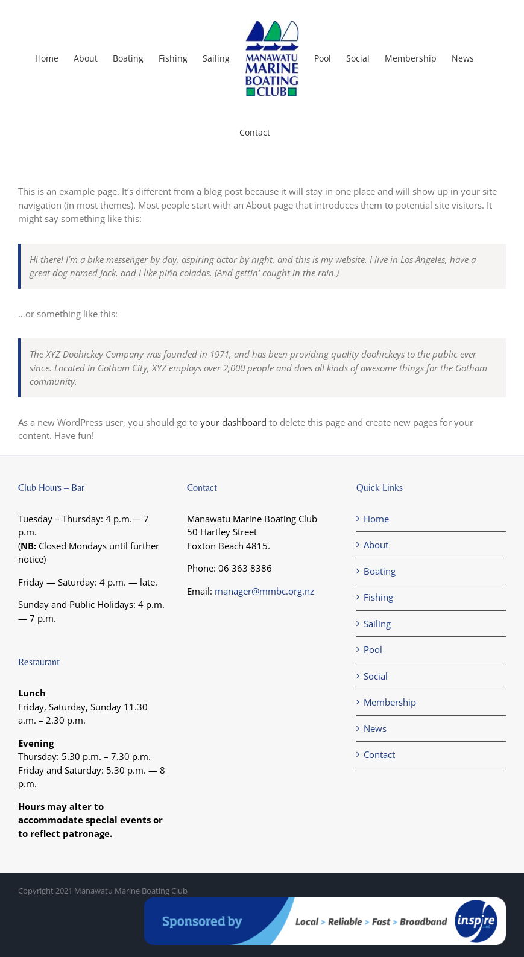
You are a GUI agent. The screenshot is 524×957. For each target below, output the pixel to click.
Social (376, 676)
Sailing (377, 623)
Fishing (378, 597)
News (375, 728)
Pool (373, 649)
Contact (379, 754)
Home (376, 519)
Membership (390, 702)
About (376, 545)
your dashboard (233, 422)
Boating (380, 571)
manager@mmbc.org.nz (264, 591)
